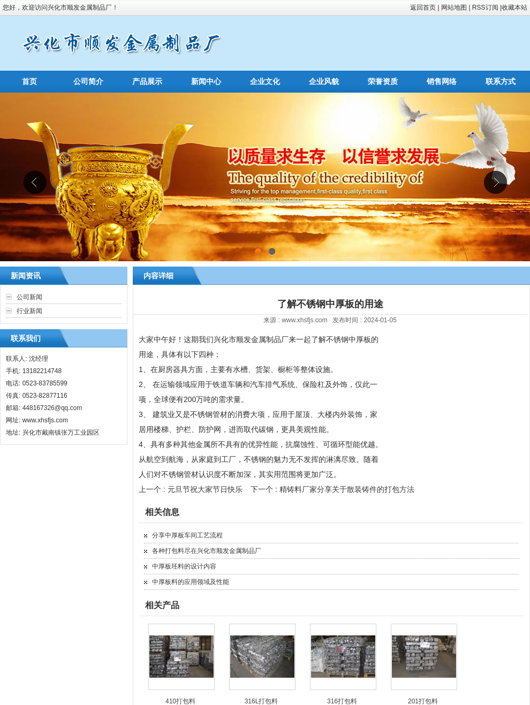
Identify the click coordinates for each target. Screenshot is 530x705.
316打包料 (342, 701)
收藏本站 (514, 7)
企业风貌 (324, 81)
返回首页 (423, 7)
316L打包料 (261, 701)
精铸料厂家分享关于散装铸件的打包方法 (346, 489)
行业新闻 (29, 311)
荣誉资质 (383, 81)
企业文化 (265, 81)
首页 (29, 81)
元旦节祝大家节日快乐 (205, 489)
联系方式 (501, 81)
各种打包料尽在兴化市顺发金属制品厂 (206, 551)
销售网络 (442, 81)
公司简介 (88, 81)
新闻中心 (206, 81)
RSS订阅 (485, 7)
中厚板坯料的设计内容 (184, 566)
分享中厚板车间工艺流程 (187, 535)
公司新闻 (29, 297)
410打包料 (180, 701)
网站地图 (454, 7)
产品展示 (147, 81)
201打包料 (423, 701)
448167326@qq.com (52, 408)
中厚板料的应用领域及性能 (190, 582)
